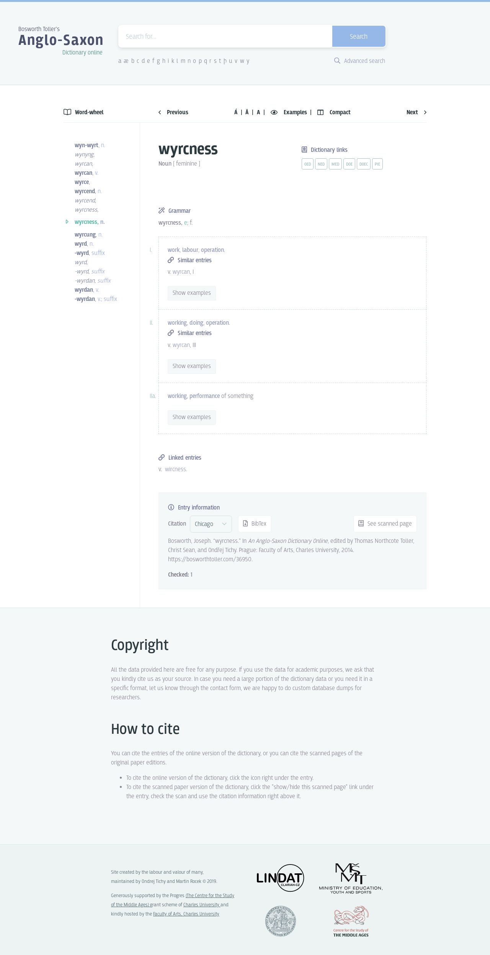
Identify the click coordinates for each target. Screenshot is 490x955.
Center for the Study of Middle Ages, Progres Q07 (351, 921)
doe (349, 164)
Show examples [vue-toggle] (192, 293)
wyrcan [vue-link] (181, 272)
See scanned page (385, 524)
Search (359, 37)
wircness (175, 469)
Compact (334, 112)
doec (363, 164)
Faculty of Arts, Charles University (186, 914)
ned (321, 164)
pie (377, 164)
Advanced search (359, 61)
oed (307, 164)
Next (416, 112)
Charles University (201, 905)
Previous (173, 112)
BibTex (254, 524)
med (335, 164)
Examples (290, 112)
